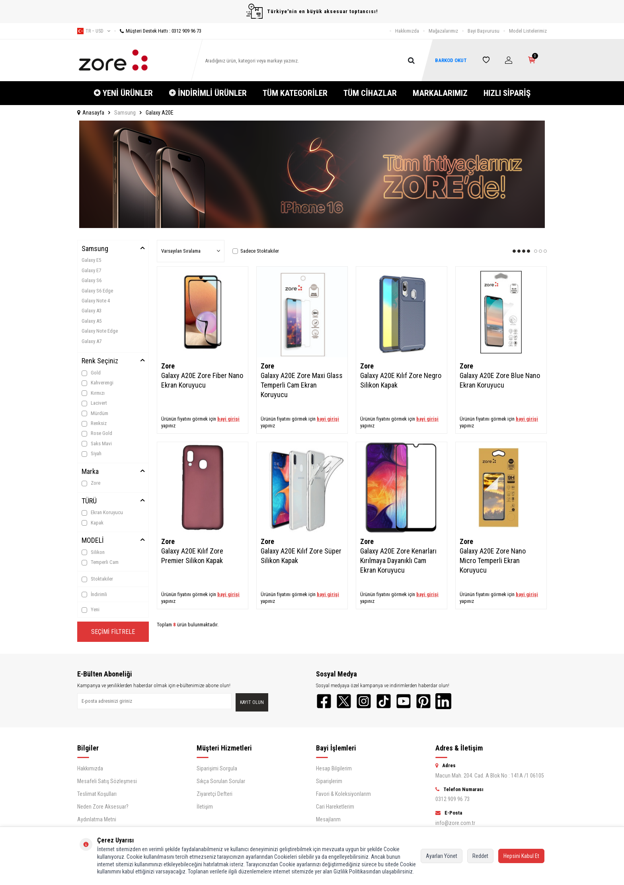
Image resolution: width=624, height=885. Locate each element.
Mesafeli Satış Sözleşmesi (107, 781)
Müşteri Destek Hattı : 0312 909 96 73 (157, 31)
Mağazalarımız (443, 31)
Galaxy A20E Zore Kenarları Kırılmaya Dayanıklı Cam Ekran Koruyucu (398, 560)
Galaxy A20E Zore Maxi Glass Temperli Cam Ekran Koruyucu (302, 385)
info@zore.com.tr (455, 823)
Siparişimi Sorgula (217, 768)
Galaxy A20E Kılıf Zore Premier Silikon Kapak (192, 556)
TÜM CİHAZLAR (370, 93)
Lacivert (94, 403)
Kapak (92, 523)
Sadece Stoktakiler (255, 251)
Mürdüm (95, 413)
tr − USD (93, 31)
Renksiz (94, 423)
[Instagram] (364, 701)
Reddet (480, 856)
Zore (91, 483)
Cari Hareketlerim (335, 806)
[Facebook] (324, 701)
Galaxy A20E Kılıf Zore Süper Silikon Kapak (301, 556)
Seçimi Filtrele (113, 631)
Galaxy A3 (91, 311)
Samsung (125, 112)
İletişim (205, 806)
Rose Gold (97, 433)
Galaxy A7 (91, 341)
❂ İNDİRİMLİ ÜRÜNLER (208, 93)
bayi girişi (228, 419)
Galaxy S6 (91, 280)
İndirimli (94, 594)
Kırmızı (93, 393)
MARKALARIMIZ (440, 93)
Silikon (93, 552)
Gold (91, 373)
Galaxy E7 (91, 270)
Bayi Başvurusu (483, 31)
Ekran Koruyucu (102, 512)
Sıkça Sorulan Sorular (221, 781)
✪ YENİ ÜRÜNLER (123, 93)
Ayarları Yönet (441, 856)
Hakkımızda (407, 31)
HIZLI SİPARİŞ (507, 93)
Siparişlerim (329, 781)
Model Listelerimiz (528, 31)
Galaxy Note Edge (100, 331)
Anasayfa (90, 112)
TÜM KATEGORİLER (295, 93)
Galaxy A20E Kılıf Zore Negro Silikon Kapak (400, 380)
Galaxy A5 (91, 321)
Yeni (90, 609)
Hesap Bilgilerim (334, 768)
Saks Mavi (97, 444)
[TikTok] (384, 701)
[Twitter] (344, 701)
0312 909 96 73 (452, 799)
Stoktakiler (97, 579)
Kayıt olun (252, 702)
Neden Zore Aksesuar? (103, 806)
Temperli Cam (100, 562)
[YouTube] (403, 701)
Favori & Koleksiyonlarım (343, 794)
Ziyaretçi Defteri (214, 794)
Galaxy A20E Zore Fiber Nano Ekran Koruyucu (202, 380)
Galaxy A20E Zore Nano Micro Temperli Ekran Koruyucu (493, 560)
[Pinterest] (423, 701)
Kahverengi (97, 383)
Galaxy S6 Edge (97, 291)
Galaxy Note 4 (96, 301)
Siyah (91, 453)
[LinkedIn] (443, 701)
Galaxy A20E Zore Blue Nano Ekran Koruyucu (500, 380)
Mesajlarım (328, 819)
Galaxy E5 (91, 260)
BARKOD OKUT (451, 60)
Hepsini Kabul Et (521, 856)
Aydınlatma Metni (96, 819)
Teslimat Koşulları (97, 794)
